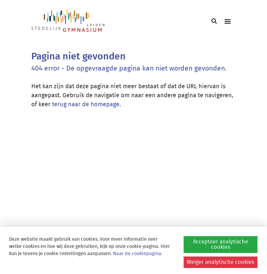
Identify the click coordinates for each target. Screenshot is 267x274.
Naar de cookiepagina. (137, 253)
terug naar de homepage (85, 104)
